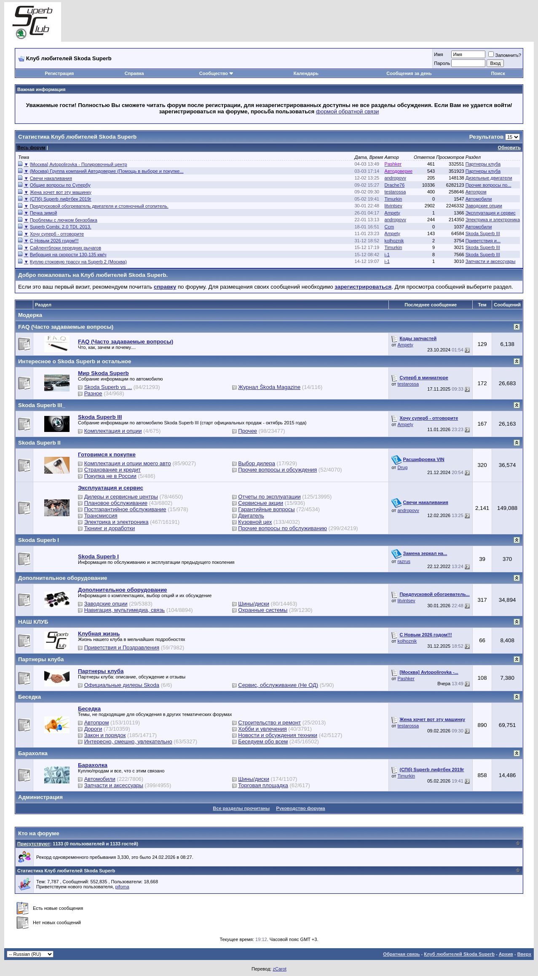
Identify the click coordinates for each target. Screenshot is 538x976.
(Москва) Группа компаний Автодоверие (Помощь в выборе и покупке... (107, 171)
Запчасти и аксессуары (491, 261)
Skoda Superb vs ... (108, 387)
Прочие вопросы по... (488, 185)
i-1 (387, 254)
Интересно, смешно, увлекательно (128, 741)
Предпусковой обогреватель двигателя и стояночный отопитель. (99, 206)
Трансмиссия (101, 515)
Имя (438, 54)
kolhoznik (394, 240)
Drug (402, 467)
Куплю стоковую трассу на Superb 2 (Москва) (78, 261)
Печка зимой (43, 212)
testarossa (395, 191)
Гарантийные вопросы (266, 509)
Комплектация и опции (113, 431)
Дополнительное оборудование (62, 578)
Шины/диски (253, 604)
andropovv (395, 177)
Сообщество (216, 73)
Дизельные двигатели (489, 177)
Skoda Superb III (483, 233)
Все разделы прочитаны (241, 808)
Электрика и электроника (493, 219)
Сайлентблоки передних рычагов (65, 247)
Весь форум (31, 147)
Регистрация (59, 73)
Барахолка (33, 753)
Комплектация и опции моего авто (127, 463)
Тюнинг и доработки (109, 528)
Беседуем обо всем (263, 741)
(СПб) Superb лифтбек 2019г (60, 198)
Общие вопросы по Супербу (60, 185)
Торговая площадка (263, 785)
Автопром (476, 191)
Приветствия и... (483, 240)
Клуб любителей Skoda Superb (459, 954)
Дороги (93, 729)
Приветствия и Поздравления (121, 647)
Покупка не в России (110, 476)
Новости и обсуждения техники (277, 735)
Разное (93, 393)
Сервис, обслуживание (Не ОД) (278, 685)
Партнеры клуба (483, 163)
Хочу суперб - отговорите (57, 233)
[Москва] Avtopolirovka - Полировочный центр (78, 164)
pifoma (122, 886)
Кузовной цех (255, 522)
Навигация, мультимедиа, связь (124, 610)
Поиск (498, 73)
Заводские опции (484, 205)
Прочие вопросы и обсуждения (277, 470)
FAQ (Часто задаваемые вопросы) (65, 327)
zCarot (279, 968)
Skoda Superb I (38, 540)
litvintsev (393, 205)
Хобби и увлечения (262, 729)
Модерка (30, 315)
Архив (506, 954)
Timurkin (393, 198)
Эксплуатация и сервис (491, 212)
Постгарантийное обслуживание (125, 509)
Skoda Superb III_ (41, 405)
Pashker (405, 678)
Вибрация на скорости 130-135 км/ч (68, 254)
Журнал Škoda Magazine (269, 387)
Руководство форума (300, 808)
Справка (134, 73)
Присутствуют (33, 843)
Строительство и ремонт (269, 722)
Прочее (247, 431)
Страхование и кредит (112, 470)
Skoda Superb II (39, 443)
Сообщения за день (408, 73)
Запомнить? (504, 55)
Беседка (29, 697)
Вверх (524, 954)
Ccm (389, 226)
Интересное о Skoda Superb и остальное (74, 361)
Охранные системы (262, 610)
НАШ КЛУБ (33, 622)
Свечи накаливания (51, 178)
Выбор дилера (256, 463)
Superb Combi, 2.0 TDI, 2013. (60, 226)
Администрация (40, 797)
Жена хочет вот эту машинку (60, 192)
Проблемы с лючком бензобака (63, 220)
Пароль (442, 63)
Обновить (509, 147)
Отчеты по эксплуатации (269, 496)
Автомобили (479, 198)
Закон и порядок (105, 735)
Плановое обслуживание (115, 503)
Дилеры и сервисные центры (121, 496)
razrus (403, 561)
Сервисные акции (260, 503)
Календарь (306, 73)
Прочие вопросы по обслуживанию (282, 528)
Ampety (392, 212)
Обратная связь (401, 954)
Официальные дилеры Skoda (121, 685)
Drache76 (395, 185)
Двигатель (251, 515)
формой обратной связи (347, 111)
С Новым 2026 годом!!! (54, 240)
